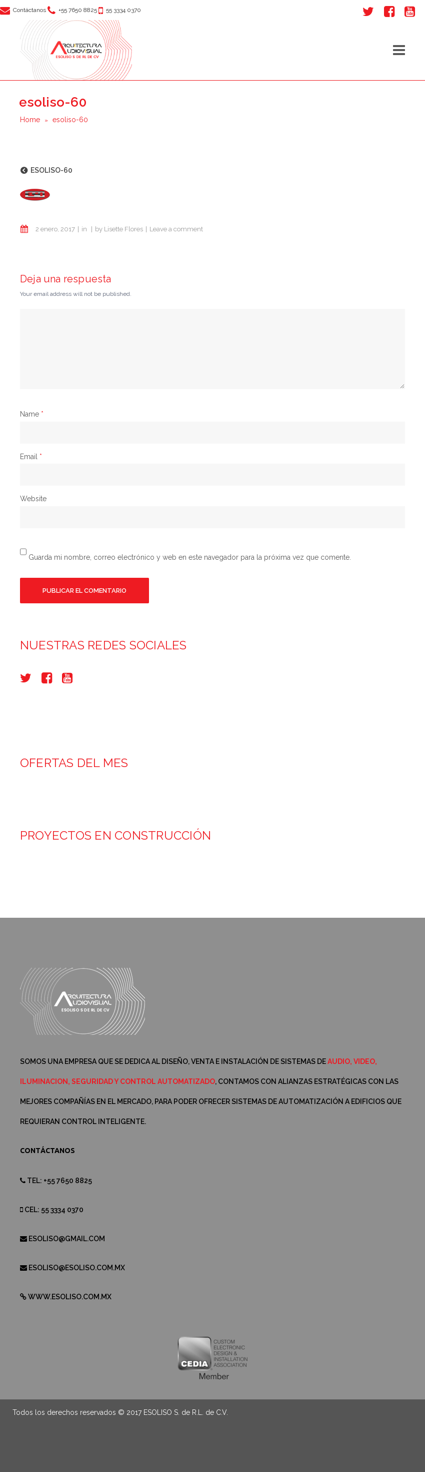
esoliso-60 (51, 170)
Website (33, 499)
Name (29, 414)
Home (30, 120)
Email (29, 457)
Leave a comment (176, 229)
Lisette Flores (123, 229)
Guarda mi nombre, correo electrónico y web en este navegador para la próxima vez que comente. (189, 557)
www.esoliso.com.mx (70, 1297)
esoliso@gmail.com (66, 1239)
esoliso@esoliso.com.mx (76, 1268)
